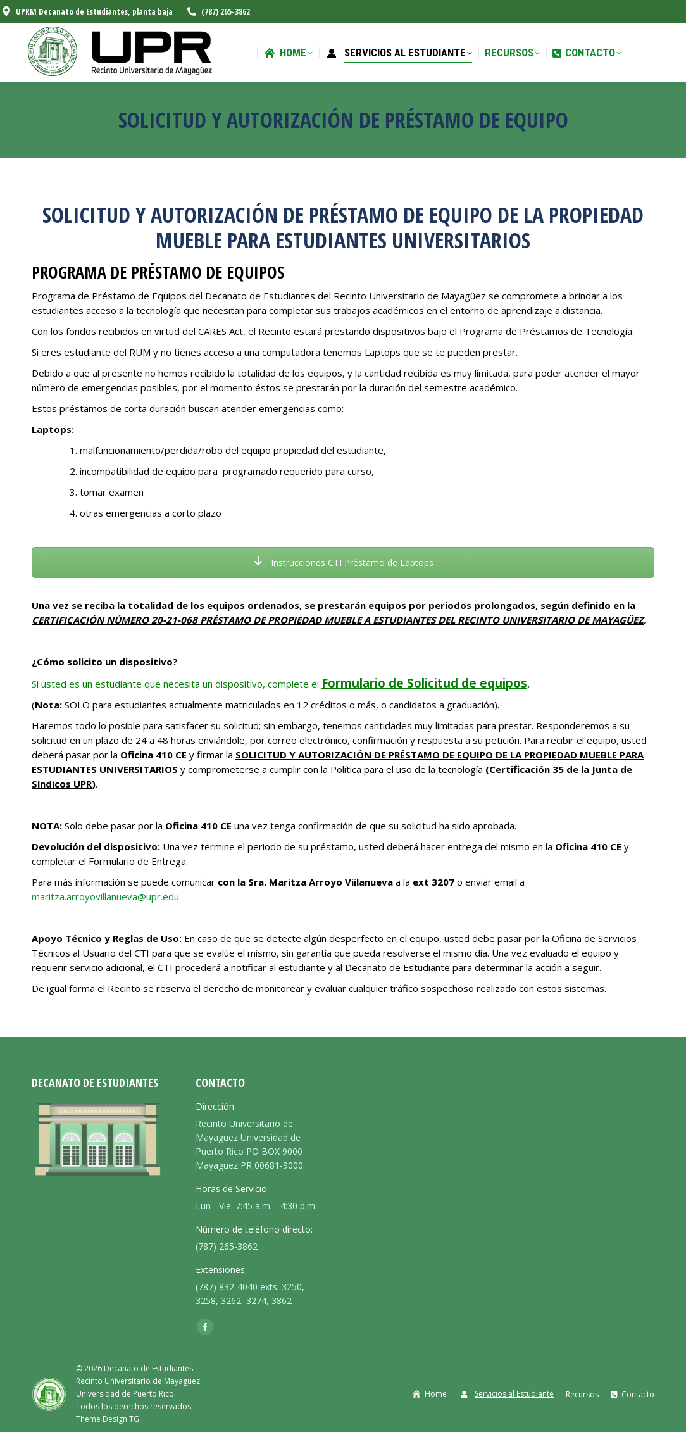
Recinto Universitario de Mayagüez (138, 1381)
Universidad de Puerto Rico (125, 1393)
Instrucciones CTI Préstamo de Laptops (343, 562)
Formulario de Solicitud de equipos (424, 683)
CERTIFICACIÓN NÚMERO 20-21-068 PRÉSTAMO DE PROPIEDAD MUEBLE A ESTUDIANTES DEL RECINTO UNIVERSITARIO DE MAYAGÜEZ (338, 619)
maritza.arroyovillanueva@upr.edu (105, 896)
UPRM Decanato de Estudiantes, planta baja (86, 12)
